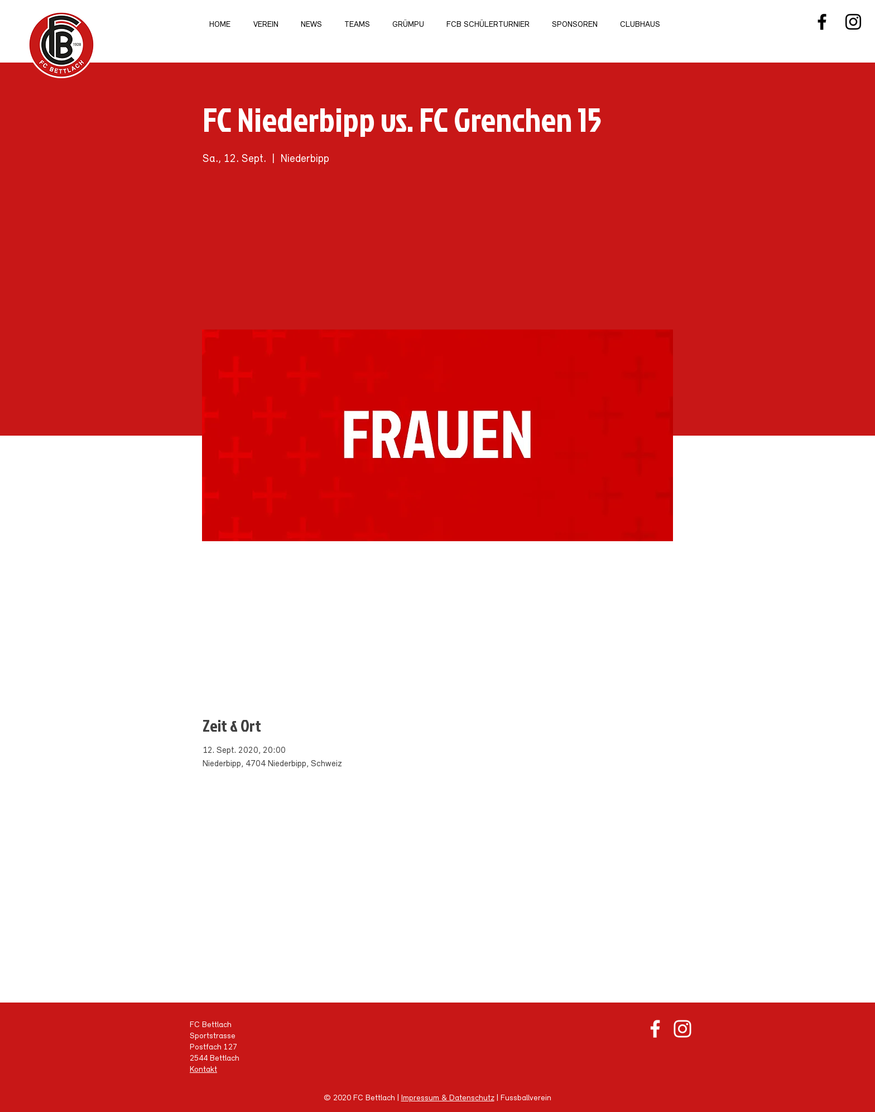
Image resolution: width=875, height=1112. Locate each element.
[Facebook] (822, 21)
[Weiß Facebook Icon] (655, 1029)
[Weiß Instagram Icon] (682, 1029)
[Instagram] (853, 21)
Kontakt (203, 1070)
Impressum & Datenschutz (447, 1098)
